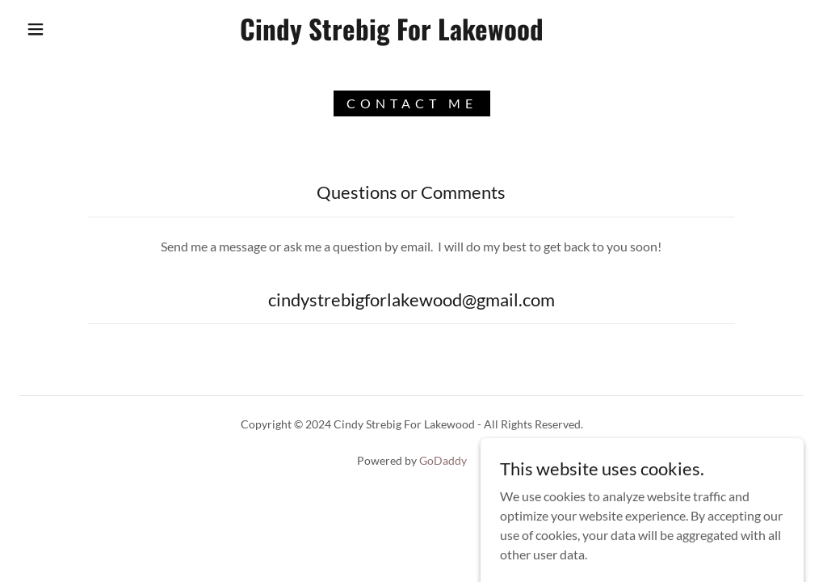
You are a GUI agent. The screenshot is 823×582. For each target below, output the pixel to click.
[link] (392, 35)
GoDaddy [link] (443, 460)
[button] (39, 29)
